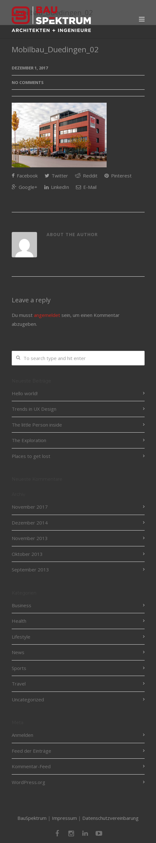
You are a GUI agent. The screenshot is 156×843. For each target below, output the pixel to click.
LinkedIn (56, 187)
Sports (19, 668)
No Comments (28, 82)
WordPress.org (28, 782)
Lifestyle (21, 637)
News (18, 652)
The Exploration (29, 440)
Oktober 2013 (27, 554)
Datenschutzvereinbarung (110, 818)
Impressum (64, 818)
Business (21, 605)
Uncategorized (28, 699)
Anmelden (22, 735)
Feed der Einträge (31, 751)
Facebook (25, 175)
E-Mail (86, 187)
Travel (19, 683)
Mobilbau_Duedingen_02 (55, 49)
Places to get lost (31, 456)
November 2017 (30, 507)
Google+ (24, 187)
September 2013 (30, 569)
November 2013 (30, 538)
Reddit (86, 175)
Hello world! (25, 393)
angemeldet (47, 315)
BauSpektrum (32, 818)
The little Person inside (37, 425)
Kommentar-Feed (31, 766)
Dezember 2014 (30, 522)
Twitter (56, 175)
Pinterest (118, 175)
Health (19, 621)
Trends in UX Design (34, 409)
